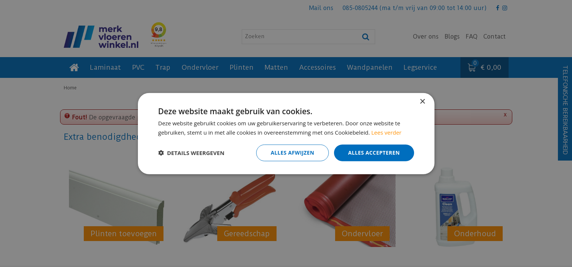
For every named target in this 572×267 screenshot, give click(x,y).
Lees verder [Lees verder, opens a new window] (386, 132)
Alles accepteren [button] (374, 152)
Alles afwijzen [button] (292, 152)
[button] (191, 152)
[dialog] (286, 133)
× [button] (422, 102)
